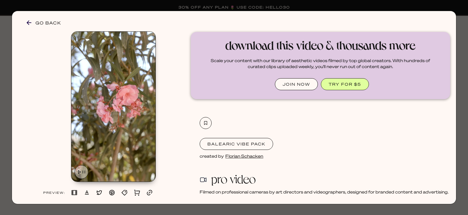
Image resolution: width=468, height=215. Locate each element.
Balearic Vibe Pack (236, 143)
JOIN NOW (296, 84)
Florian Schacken (244, 156)
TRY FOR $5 (345, 84)
